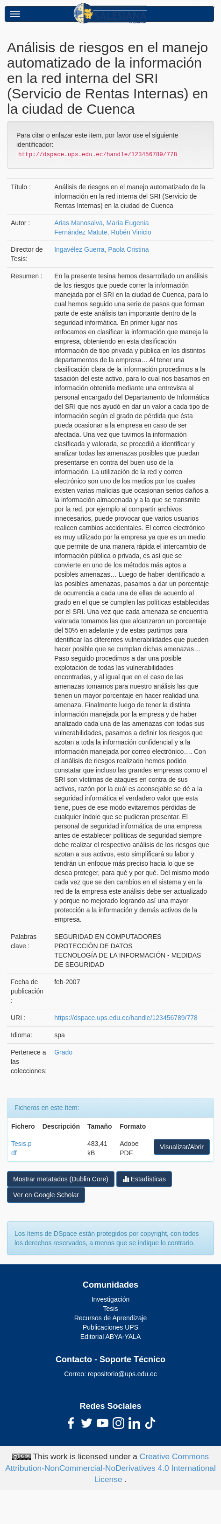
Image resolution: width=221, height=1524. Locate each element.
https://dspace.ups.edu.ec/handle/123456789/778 (126, 1017)
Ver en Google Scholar (46, 1195)
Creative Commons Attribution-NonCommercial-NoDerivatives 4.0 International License (110, 1468)
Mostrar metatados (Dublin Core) (60, 1179)
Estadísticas (144, 1179)
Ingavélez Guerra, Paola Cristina (101, 249)
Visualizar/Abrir (182, 1147)
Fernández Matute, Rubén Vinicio (102, 232)
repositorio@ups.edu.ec (122, 1374)
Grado (63, 1052)
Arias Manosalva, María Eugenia (101, 223)
